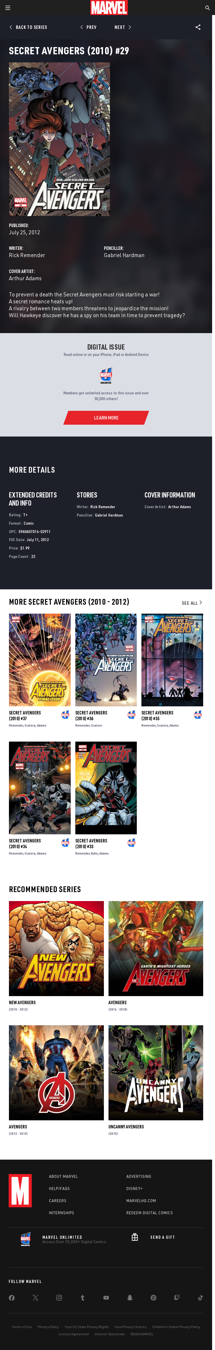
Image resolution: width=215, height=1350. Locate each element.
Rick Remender (27, 255)
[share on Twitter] (35, 1299)
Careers (58, 1200)
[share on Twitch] (177, 1299)
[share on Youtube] (106, 1299)
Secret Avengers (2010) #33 (91, 843)
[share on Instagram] (59, 1299)
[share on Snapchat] (130, 1299)
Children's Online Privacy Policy (176, 1327)
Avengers (117, 1002)
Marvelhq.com (141, 1200)
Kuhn (94, 853)
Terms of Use (22, 1327)
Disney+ (134, 1188)
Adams (41, 725)
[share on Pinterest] (153, 1299)
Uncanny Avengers (126, 1127)
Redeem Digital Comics (149, 1212)
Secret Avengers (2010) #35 (157, 715)
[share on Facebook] (12, 1299)
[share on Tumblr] (82, 1299)
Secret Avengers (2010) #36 (91, 715)
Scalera (30, 725)
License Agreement (74, 1334)
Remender (16, 725)
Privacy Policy (48, 1327)
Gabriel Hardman (124, 255)
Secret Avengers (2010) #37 (25, 715)
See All (192, 603)
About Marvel (63, 1176)
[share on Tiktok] (200, 1299)
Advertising (139, 1176)
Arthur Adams (25, 278)
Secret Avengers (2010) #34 (25, 843)
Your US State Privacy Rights (87, 1327)
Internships (61, 1212)
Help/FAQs (59, 1188)
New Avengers (22, 1002)
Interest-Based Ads (110, 1334)
